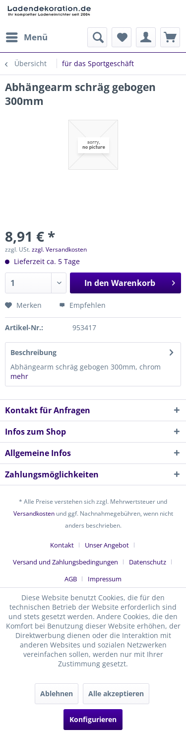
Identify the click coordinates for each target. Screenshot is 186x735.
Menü (27, 36)
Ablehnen (56, 693)
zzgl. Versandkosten (59, 249)
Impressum (105, 578)
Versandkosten (34, 513)
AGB (70, 578)
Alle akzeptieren (116, 693)
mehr (19, 376)
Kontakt (62, 545)
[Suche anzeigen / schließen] (97, 37)
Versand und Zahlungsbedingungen (65, 561)
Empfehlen (82, 305)
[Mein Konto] (146, 37)
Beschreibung (33, 352)
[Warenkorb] (170, 37)
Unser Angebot (107, 545)
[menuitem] (26, 37)
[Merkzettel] (121, 37)
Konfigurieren (93, 719)
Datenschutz (147, 561)
